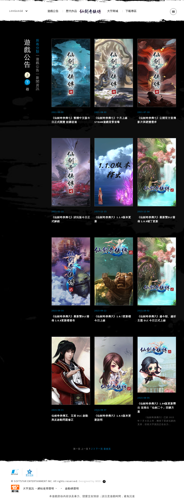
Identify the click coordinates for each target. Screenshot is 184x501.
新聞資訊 (37, 83)
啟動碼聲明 (72, 491)
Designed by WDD (90, 484)
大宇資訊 (28, 491)
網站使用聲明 (46, 491)
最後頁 (107, 451)
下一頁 (99, 451)
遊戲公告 (37, 64)
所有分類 (37, 46)
